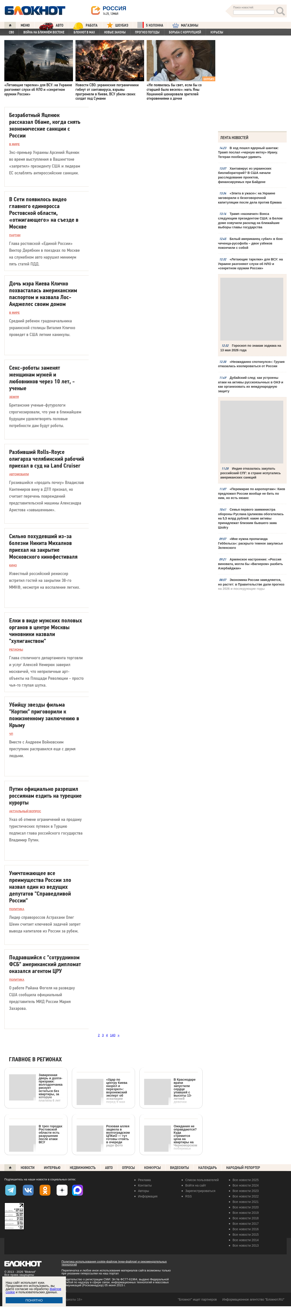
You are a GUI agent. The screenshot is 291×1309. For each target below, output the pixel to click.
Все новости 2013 (246, 1245)
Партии (14, 235)
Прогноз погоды (147, 32)
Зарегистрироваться (200, 1191)
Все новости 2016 (246, 1229)
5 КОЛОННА (150, 25)
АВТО (51, 25)
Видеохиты (179, 1167)
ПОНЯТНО (34, 1300)
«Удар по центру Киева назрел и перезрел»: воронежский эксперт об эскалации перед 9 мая (102, 1090)
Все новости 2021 (246, 1202)
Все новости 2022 (246, 1196)
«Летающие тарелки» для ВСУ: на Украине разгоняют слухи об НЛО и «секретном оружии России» (250, 263)
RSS (188, 1196)
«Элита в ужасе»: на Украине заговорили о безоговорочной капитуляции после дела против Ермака (249, 197)
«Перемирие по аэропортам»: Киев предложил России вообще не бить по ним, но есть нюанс (251, 493)
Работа (85, 25)
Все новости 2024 (246, 1185)
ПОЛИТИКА (16, 909)
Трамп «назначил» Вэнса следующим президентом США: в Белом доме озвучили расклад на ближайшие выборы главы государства (250, 220)
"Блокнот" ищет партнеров (197, 1299)
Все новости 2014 (246, 1240)
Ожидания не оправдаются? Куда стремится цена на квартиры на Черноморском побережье (170, 1137)
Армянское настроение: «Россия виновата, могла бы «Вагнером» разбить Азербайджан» (250, 563)
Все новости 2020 (246, 1207)
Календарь (207, 1167)
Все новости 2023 (246, 1191)
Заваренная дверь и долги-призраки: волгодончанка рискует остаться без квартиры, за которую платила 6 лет (36, 1087)
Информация (148, 1196)
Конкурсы (152, 1167)
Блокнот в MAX (84, 32)
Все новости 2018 (246, 1218)
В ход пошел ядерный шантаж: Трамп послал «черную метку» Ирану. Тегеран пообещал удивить (248, 152)
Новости (28, 1167)
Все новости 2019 (246, 1213)
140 (112, 1035)
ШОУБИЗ (117, 25)
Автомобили (19, 474)
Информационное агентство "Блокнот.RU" (253, 1299)
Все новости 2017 (246, 1223)
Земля (14, 397)
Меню (25, 25)
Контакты (145, 1185)
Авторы (143, 1191)
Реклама (144, 1180)
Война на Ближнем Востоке (43, 32)
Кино (13, 565)
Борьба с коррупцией (185, 32)
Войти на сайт (195, 1185)
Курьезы (217, 32)
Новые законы (115, 32)
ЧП (11, 734)
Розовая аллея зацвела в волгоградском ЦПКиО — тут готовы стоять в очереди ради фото (103, 1135)
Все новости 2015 (246, 1234)
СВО (11, 32)
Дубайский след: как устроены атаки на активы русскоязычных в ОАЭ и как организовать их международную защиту (250, 384)
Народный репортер (243, 1167)
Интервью (52, 1167)
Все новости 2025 (246, 1180)
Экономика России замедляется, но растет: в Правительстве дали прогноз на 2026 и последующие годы (251, 584)
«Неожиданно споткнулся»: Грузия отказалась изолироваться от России (251, 363)
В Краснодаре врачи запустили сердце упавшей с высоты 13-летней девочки (170, 1090)
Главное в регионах (35, 1059)
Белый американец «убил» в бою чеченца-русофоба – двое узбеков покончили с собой (250, 243)
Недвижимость (83, 1167)
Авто (109, 1167)
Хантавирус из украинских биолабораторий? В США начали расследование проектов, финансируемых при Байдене (244, 175)
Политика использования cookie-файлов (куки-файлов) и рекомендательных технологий (114, 1263)
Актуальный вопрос (25, 811)
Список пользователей (202, 1180)
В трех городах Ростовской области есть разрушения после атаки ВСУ (35, 1134)
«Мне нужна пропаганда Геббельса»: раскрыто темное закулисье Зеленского (250, 543)
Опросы (128, 1167)
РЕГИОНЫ (16, 649)
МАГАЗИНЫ (185, 25)
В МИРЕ (14, 144)
